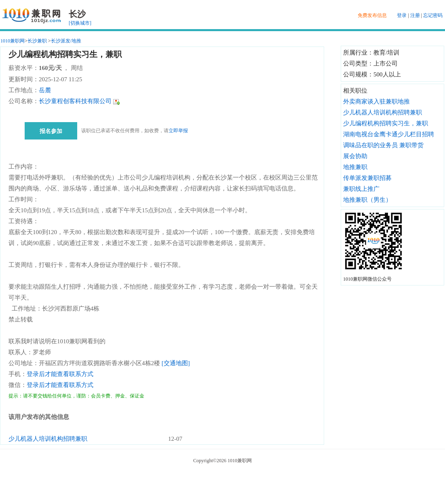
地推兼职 (355, 167)
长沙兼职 (37, 41)
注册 (415, 15)
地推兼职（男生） (367, 200)
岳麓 (45, 90)
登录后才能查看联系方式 (60, 374)
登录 (402, 15)
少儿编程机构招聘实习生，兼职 (385, 123)
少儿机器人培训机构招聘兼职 (47, 438)
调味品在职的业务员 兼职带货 (383, 145)
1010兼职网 (12, 41)
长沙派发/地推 (66, 41)
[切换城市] (80, 23)
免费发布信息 (372, 15)
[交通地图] (176, 363)
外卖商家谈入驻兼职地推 (376, 101)
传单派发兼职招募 (367, 178)
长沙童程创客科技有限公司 (75, 101)
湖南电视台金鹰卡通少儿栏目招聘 (388, 134)
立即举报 (178, 130)
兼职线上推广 (361, 189)
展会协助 (355, 156)
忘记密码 (433, 15)
